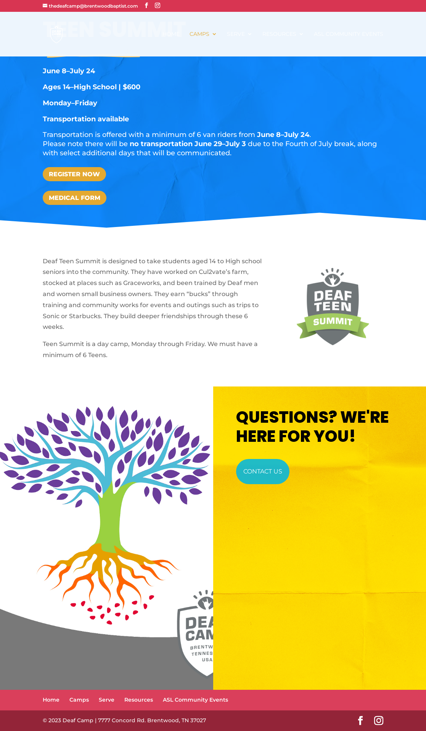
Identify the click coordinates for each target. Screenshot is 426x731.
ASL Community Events (348, 34)
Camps (199, 34)
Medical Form (74, 197)
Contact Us (262, 471)
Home (171, 34)
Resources (279, 34)
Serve (236, 34)
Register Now (74, 174)
